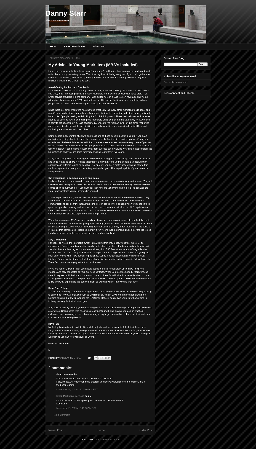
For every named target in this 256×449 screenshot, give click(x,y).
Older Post (146, 430)
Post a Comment (61, 415)
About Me (99, 46)
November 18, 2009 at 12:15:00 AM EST (77, 389)
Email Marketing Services (70, 396)
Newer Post (55, 430)
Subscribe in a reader (176, 82)
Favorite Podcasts (75, 46)
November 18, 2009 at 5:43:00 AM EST (76, 408)
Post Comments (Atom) (107, 439)
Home (52, 46)
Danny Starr (66, 13)
